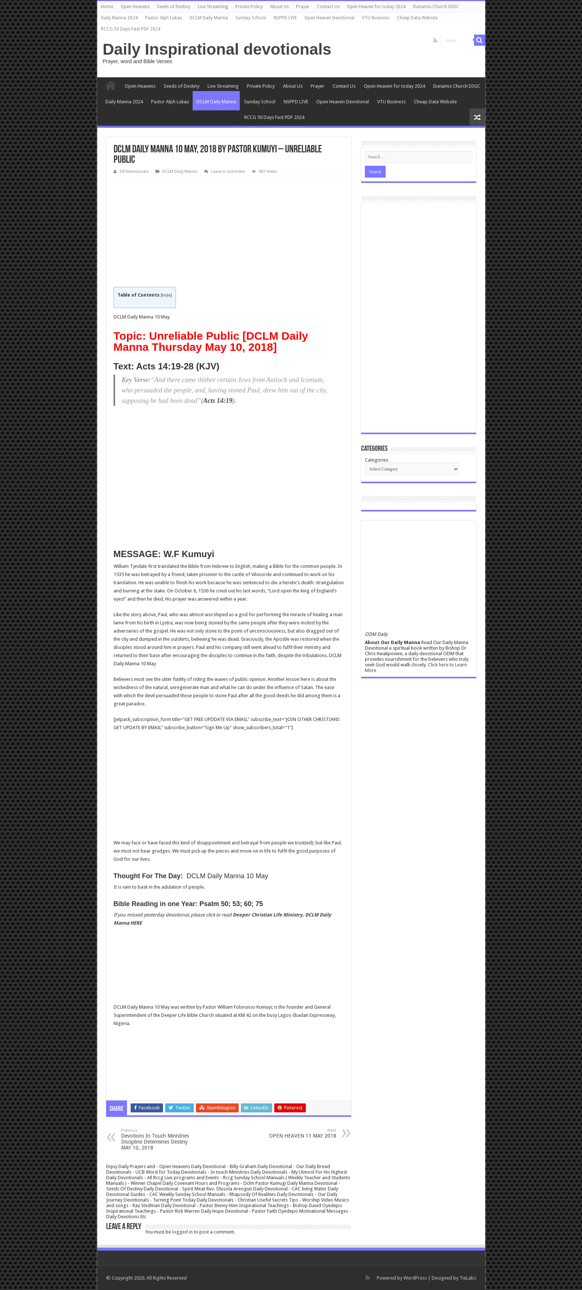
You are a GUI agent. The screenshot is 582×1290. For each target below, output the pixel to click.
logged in (182, 1232)
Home (107, 6)
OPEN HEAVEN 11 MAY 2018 (298, 1133)
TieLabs (468, 1278)
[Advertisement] (229, 232)
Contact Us (328, 6)
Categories (376, 460)
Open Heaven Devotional (329, 17)
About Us (279, 6)
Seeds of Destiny (173, 6)
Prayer (303, 6)
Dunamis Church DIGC (436, 6)
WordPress (415, 1278)
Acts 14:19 (217, 400)
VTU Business (375, 17)
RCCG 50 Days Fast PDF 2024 (130, 29)
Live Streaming (213, 6)
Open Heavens (135, 6)
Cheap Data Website (417, 17)
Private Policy (249, 6)
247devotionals (134, 171)
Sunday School (250, 17)
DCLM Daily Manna (209, 17)
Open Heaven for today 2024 (376, 6)
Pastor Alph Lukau (163, 17)
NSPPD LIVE (285, 17)
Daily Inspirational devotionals (217, 49)
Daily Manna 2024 (119, 17)
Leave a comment (228, 171)
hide (166, 295)
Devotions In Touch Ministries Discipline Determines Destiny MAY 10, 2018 (159, 1139)
